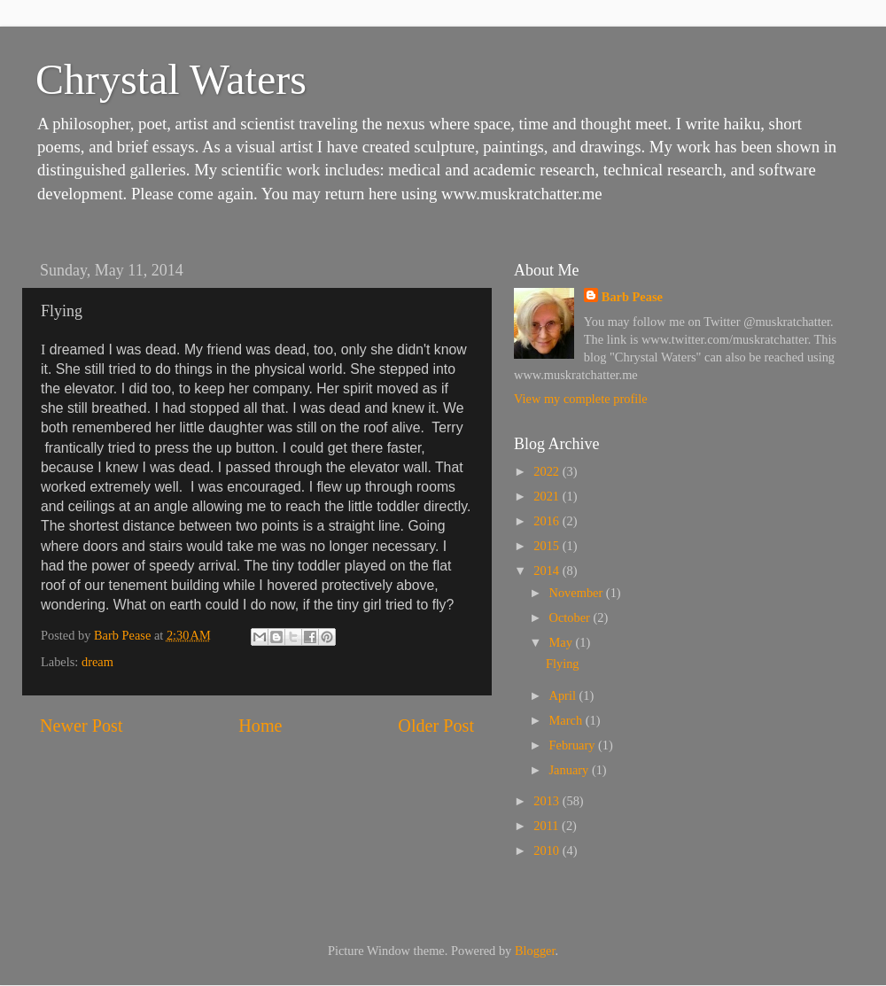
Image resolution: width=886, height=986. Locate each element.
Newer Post (81, 725)
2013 (547, 801)
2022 (547, 471)
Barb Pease (632, 297)
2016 (547, 521)
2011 (547, 826)
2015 (547, 546)
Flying (562, 663)
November (577, 593)
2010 (547, 850)
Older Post (436, 725)
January (570, 770)
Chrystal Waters (171, 79)
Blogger (535, 950)
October (571, 617)
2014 (547, 570)
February (574, 745)
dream (97, 662)
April (564, 695)
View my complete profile (581, 399)
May (562, 642)
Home (260, 725)
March (567, 720)
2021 (547, 496)
